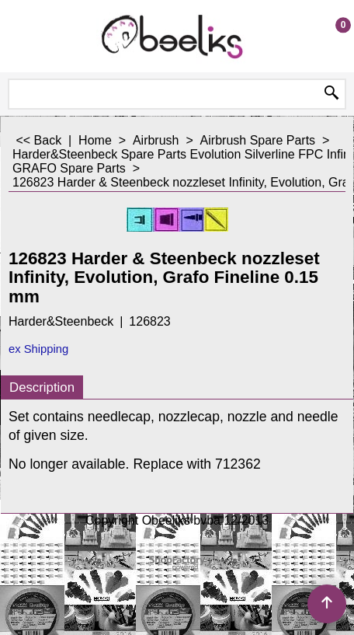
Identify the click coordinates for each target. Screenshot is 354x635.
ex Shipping (38, 349)
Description (42, 387)
